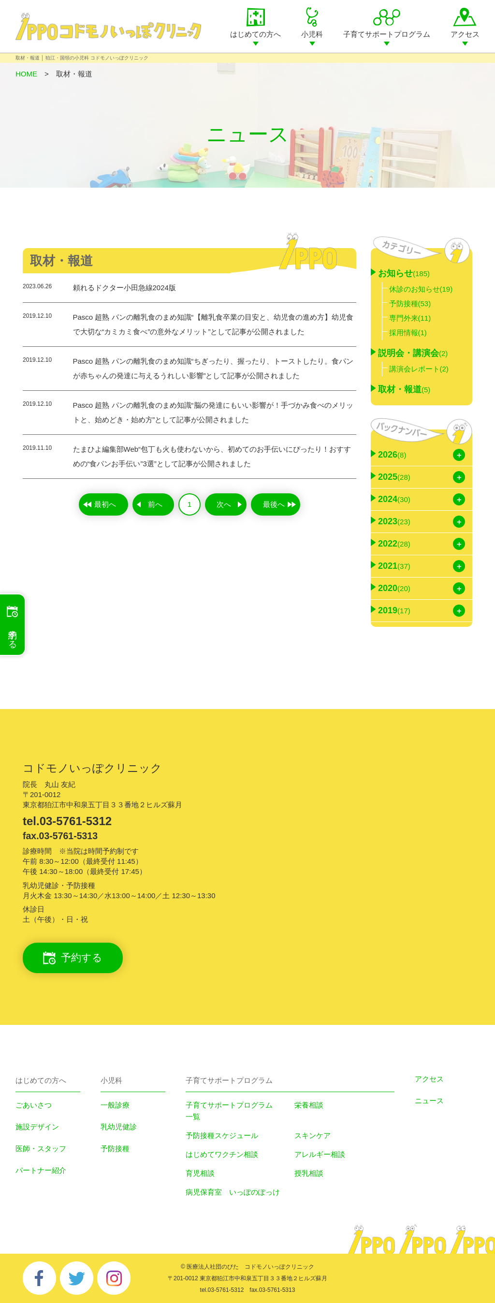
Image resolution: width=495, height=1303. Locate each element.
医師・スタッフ (40, 1148)
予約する (72, 957)
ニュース (429, 1100)
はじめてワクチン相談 (222, 1154)
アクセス (465, 34)
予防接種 (410, 303)
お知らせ (404, 273)
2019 (394, 610)
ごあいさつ (33, 1105)
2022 (394, 543)
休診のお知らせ (421, 289)
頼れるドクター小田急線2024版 (124, 287)
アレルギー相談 (319, 1154)
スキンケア (312, 1135)
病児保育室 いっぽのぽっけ (233, 1192)
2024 (394, 499)
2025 (394, 477)
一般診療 (115, 1105)
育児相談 (200, 1173)
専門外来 (410, 318)
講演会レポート (419, 369)
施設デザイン (37, 1127)
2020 (394, 588)
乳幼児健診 (119, 1127)
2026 (392, 454)
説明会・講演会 (413, 353)
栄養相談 (308, 1105)
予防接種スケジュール (222, 1135)
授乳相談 (308, 1173)
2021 (394, 566)
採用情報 (408, 332)
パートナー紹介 (40, 1170)
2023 (394, 521)
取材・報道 (404, 389)
